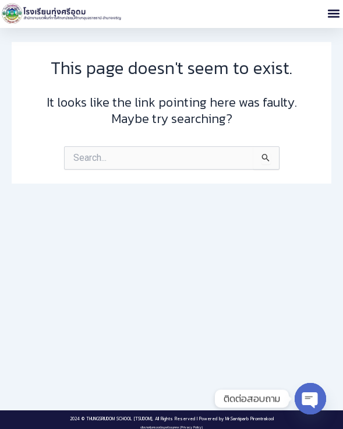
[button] (333, 13)
